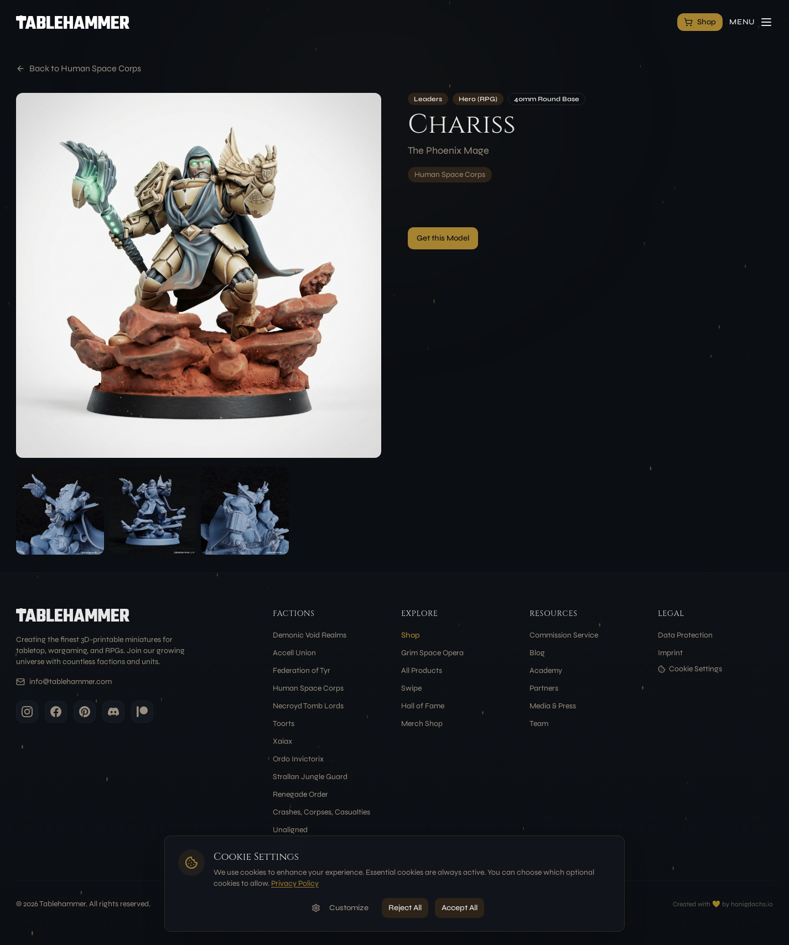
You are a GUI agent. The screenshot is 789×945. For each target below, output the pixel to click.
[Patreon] (142, 712)
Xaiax (282, 741)
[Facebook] (56, 712)
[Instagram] (27, 712)
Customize (340, 907)
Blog (537, 652)
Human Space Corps (449, 174)
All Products (421, 670)
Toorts (283, 723)
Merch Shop (422, 723)
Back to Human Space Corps (78, 68)
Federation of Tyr (301, 670)
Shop (410, 635)
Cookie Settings (690, 668)
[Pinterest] (85, 712)
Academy (546, 670)
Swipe (411, 688)
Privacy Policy (295, 883)
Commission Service (564, 635)
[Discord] (113, 712)
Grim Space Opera (432, 652)
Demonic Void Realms (309, 635)
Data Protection (685, 635)
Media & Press (553, 706)
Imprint (670, 652)
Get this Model (443, 238)
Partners (544, 688)
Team (539, 723)
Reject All (405, 907)
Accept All (459, 907)
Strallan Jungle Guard (310, 776)
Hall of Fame (422, 706)
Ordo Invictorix (298, 759)
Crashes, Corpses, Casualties (321, 812)
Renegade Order (300, 794)
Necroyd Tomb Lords (308, 706)
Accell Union (294, 652)
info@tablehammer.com (70, 681)
